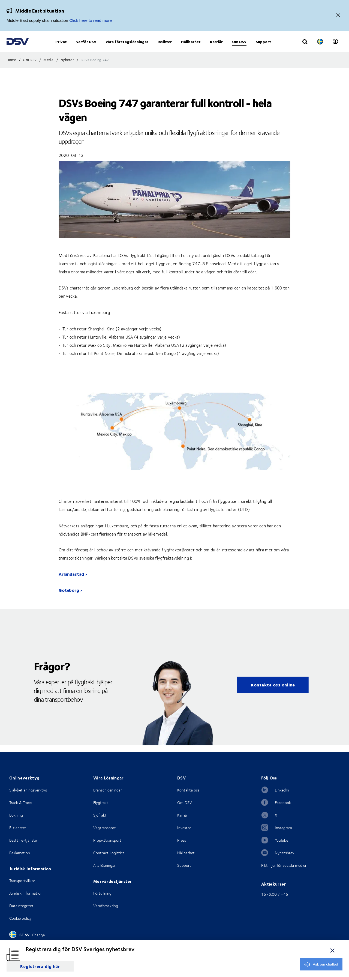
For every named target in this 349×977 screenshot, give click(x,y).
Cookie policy (20, 918)
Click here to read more (90, 20)
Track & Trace (20, 802)
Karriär (182, 815)
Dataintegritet (21, 906)
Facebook (283, 802)
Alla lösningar (104, 865)
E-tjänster (17, 827)
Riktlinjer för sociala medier (283, 865)
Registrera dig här (40, 966)
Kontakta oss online (273, 691)
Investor (184, 827)
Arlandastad (71, 580)
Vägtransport (104, 827)
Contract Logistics (108, 853)
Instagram (283, 827)
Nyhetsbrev (284, 853)
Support (184, 865)
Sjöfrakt (100, 815)
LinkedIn (282, 790)
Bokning (16, 815)
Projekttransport (107, 840)
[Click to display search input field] (305, 45)
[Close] (338, 15)
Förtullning (102, 893)
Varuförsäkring (105, 906)
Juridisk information (26, 893)
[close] (332, 950)
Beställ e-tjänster (23, 840)
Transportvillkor (22, 880)
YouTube (281, 840)
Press (181, 840)
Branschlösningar (107, 790)
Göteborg (69, 596)
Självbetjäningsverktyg (28, 790)
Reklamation (19, 853)
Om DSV (184, 802)
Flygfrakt (100, 802)
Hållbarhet (186, 853)
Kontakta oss (188, 790)
